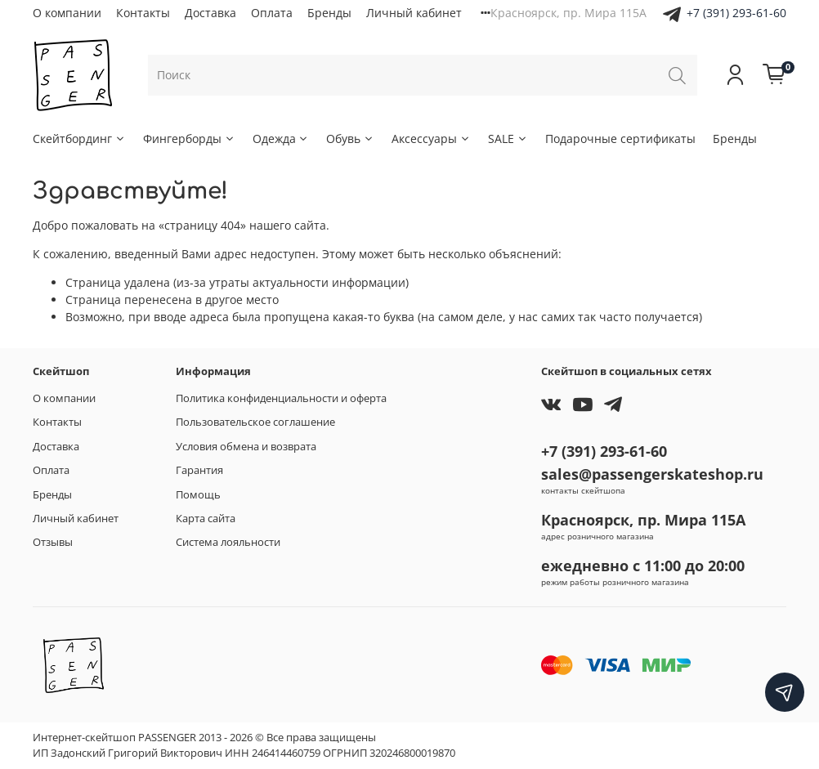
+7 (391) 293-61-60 (736, 12)
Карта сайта (205, 518)
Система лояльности (228, 542)
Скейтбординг (79, 138)
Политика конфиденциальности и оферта (281, 398)
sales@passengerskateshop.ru (652, 474)
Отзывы (53, 542)
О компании (67, 12)
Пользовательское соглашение (255, 422)
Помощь (198, 495)
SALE (508, 138)
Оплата (272, 12)
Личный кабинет (414, 12)
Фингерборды (189, 138)
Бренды (329, 12)
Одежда (281, 138)
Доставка (210, 12)
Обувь (350, 138)
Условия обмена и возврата (246, 447)
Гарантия (199, 470)
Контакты (143, 12)
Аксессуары (431, 138)
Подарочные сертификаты (620, 138)
